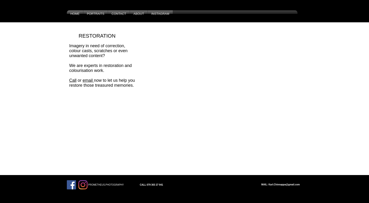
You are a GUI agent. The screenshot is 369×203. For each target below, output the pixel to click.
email (88, 80)
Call (72, 80)
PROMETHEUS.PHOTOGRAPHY (106, 184)
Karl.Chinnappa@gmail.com (284, 184)
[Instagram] (83, 184)
